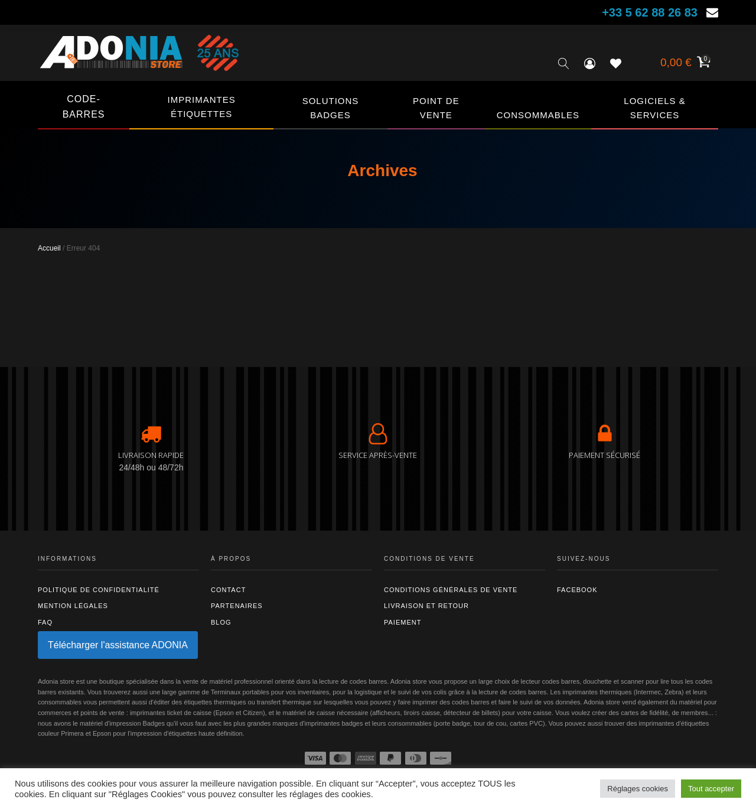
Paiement (402, 622)
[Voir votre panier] (684, 63)
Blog (221, 622)
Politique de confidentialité (98, 589)
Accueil (49, 248)
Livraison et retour (426, 605)
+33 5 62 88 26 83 (650, 12)
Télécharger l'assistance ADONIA (118, 645)
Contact (228, 589)
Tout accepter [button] (711, 788)
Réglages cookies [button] (637, 788)
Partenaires (237, 605)
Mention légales (73, 605)
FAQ (45, 622)
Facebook (577, 589)
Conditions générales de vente (450, 589)
